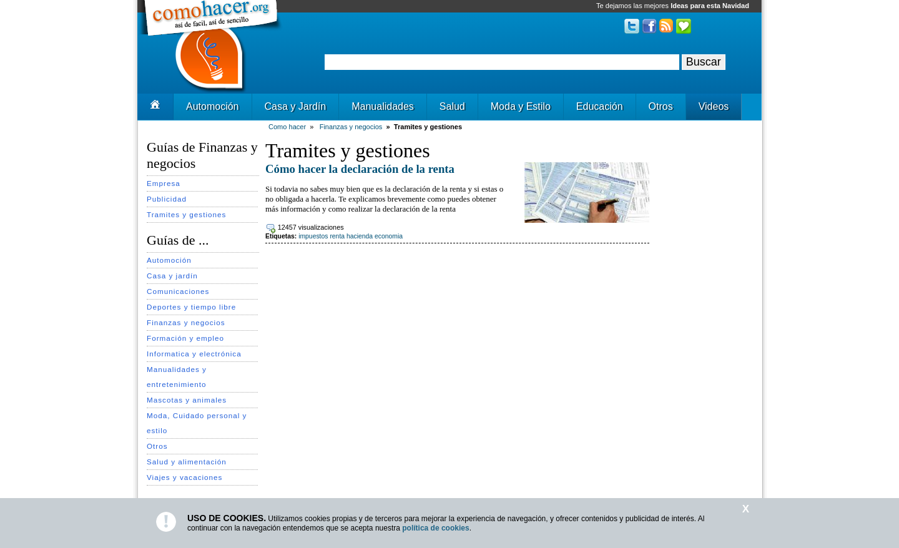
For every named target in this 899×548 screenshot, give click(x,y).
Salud (452, 106)
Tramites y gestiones (186, 214)
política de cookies (435, 528)
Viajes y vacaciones (184, 477)
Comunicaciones (178, 291)
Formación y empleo (185, 338)
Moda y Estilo (521, 106)
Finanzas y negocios (186, 322)
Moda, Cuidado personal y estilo (197, 422)
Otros (661, 106)
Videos (714, 106)
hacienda (359, 236)
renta (337, 236)
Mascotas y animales (187, 400)
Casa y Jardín (296, 106)
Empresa (163, 183)
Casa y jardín (172, 276)
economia (389, 236)
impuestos (313, 236)
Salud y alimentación (187, 461)
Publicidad (167, 199)
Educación (599, 106)
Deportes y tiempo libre (191, 307)
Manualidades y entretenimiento (177, 376)
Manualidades (382, 106)
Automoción (212, 106)
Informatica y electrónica (194, 354)
